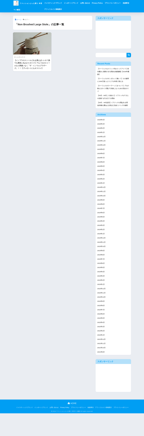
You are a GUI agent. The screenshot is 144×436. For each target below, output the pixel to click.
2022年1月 (101, 356)
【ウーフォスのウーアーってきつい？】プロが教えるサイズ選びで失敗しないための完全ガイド (112, 93)
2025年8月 (101, 165)
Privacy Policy (105, 3)
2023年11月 (101, 258)
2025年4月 (101, 182)
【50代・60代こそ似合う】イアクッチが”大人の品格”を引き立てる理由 (111, 102)
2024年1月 (101, 249)
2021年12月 (101, 361)
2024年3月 (101, 240)
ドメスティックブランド (61, 3)
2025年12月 (101, 147)
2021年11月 (101, 365)
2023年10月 (101, 263)
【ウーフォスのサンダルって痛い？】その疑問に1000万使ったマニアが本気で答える (112, 82)
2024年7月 (101, 223)
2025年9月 (101, 160)
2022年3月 (101, 348)
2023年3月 (101, 294)
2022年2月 (101, 352)
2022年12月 (101, 307)
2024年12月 (101, 200)
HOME (72, 426)
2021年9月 (101, 374)
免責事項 (55, 9)
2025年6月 (101, 173)
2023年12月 (101, 254)
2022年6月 (101, 334)
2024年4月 (101, 236)
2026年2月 (101, 138)
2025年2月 (101, 191)
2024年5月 (101, 232)
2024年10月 (101, 209)
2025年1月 (101, 196)
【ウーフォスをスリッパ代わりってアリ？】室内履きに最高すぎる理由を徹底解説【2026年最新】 (112, 72)
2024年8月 (101, 218)
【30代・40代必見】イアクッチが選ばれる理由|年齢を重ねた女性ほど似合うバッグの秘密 (112, 111)
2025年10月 (101, 156)
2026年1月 (101, 142)
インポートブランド (79, 3)
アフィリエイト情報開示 (69, 9)
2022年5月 (101, 339)
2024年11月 (101, 205)
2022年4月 (101, 343)
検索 (128, 55)
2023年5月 (101, 285)
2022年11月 (101, 312)
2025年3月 (101, 187)
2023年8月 (101, 272)
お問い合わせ (93, 3)
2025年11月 (101, 151)
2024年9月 (101, 214)
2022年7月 (101, 330)
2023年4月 (101, 290)
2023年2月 (101, 298)
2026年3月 (101, 133)
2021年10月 (101, 370)
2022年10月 (101, 316)
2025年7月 (101, 169)
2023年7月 (101, 276)
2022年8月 (101, 325)
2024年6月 (101, 227)
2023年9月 (101, 267)
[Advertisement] (113, 35)
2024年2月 (101, 245)
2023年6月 (101, 281)
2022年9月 (101, 321)
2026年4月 (101, 129)
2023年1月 (101, 303)
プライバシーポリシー (120, 3)
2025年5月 (101, 178)
